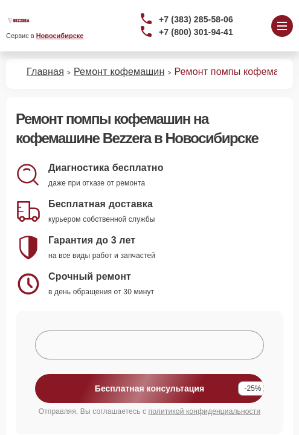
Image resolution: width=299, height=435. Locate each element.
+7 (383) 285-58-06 (196, 19)
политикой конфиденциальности (205, 411)
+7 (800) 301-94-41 (196, 32)
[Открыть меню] (282, 26)
